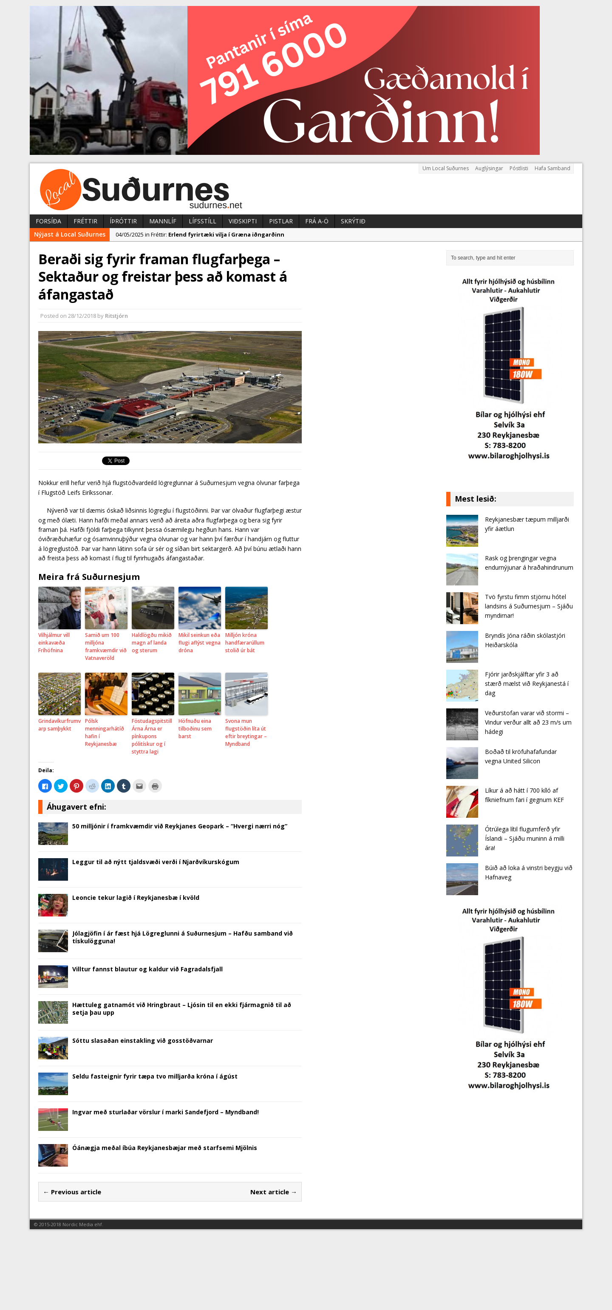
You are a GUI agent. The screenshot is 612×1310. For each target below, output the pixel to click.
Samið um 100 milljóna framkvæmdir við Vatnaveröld (106, 646)
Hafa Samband (552, 168)
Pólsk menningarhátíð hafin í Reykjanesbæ (104, 732)
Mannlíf (162, 221)
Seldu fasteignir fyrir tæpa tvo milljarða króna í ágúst (155, 1076)
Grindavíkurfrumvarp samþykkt (59, 724)
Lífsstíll (202, 221)
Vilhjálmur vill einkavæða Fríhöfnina (54, 642)
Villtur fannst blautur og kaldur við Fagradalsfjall (147, 969)
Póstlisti (519, 168)
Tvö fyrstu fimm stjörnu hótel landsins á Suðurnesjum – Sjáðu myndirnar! (529, 606)
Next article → (273, 1191)
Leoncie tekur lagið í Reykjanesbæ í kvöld (135, 897)
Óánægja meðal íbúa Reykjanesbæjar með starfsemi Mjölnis (164, 1148)
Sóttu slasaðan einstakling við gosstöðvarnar (142, 1040)
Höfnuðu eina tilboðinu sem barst (195, 728)
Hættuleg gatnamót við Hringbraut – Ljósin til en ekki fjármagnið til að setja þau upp (181, 1008)
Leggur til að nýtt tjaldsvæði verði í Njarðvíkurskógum (155, 862)
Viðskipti (243, 221)
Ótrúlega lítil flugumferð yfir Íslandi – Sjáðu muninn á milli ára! (524, 838)
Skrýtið (353, 221)
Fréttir (85, 221)
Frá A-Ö (317, 221)
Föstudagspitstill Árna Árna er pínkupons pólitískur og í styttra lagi (152, 736)
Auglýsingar (489, 168)
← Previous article (72, 1191)
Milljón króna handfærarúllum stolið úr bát (244, 642)
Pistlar (281, 221)
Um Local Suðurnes (445, 168)
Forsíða (48, 221)
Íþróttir (123, 221)
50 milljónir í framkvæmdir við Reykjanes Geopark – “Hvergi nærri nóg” (179, 826)
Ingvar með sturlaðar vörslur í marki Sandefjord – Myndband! (165, 1112)
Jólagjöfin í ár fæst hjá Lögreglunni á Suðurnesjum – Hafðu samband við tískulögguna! (182, 937)
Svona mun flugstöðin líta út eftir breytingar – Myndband (246, 732)
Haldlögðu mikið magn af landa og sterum (152, 642)
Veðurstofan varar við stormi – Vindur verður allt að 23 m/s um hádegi (528, 722)
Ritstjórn (116, 316)
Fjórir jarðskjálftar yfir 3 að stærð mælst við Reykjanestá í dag (527, 683)
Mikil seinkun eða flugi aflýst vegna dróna (199, 642)
